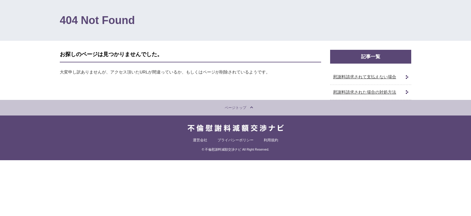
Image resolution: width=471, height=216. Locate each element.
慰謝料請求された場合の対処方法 (364, 92)
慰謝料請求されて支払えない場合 (364, 76)
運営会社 (200, 140)
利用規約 (271, 140)
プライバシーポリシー (235, 140)
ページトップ (235, 108)
